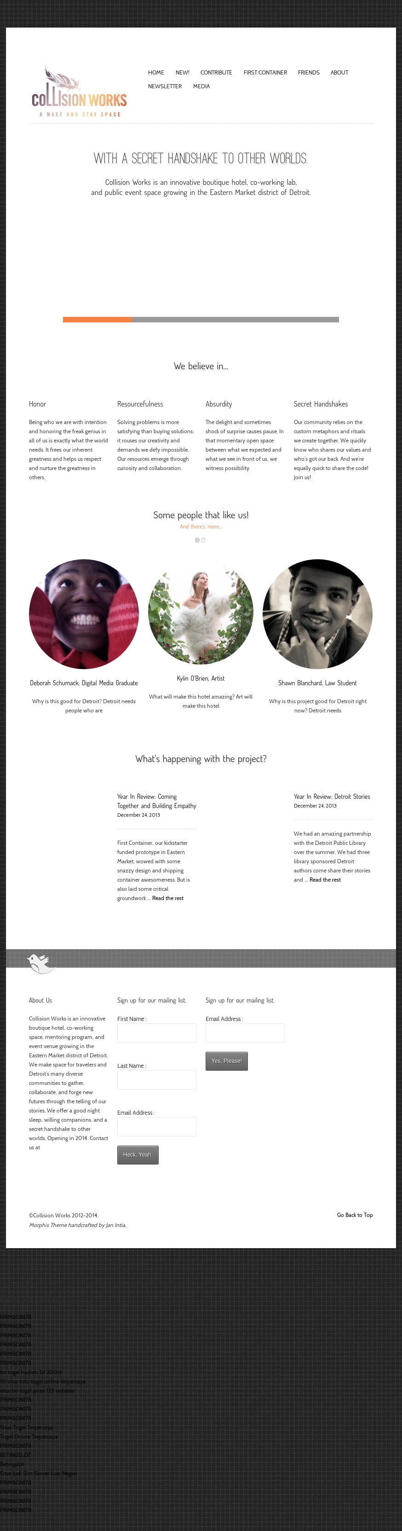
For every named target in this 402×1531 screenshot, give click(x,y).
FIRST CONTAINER (265, 72)
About (339, 72)
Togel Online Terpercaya (28, 1436)
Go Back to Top (355, 1214)
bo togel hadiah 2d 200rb (31, 1372)
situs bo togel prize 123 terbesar (37, 1390)
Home (156, 72)
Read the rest (168, 898)
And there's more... (201, 526)
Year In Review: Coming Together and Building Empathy (156, 800)
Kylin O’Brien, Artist (201, 678)
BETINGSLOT (15, 1454)
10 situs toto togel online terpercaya (43, 1381)
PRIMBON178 (15, 1316)
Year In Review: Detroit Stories (332, 796)
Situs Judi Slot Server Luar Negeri (38, 1473)
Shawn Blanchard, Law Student (317, 683)
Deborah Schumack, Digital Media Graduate (84, 683)
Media (201, 86)
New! (183, 72)
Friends (309, 72)
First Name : (156, 1029)
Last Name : (156, 1075)
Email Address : (136, 1112)
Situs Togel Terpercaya (26, 1427)
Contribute (216, 72)
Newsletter (165, 86)
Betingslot (12, 1464)
